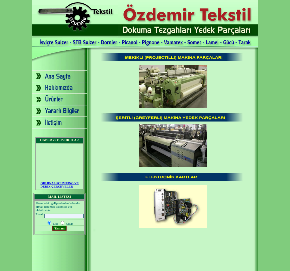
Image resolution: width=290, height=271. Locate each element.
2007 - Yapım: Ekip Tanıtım (145, 266)
